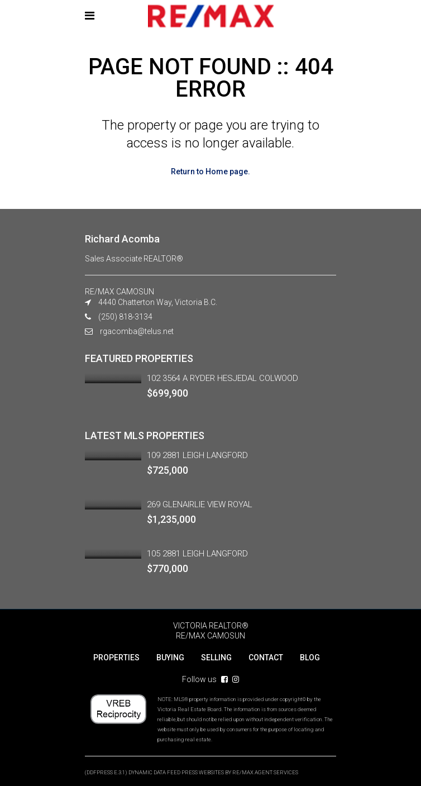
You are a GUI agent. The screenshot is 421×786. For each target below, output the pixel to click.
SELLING (216, 657)
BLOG (310, 657)
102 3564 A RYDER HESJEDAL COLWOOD (222, 378)
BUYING (170, 657)
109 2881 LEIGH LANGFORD (197, 455)
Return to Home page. (210, 171)
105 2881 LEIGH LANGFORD (197, 554)
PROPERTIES (116, 657)
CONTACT (265, 657)
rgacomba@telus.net (137, 331)
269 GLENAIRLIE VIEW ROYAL (199, 504)
